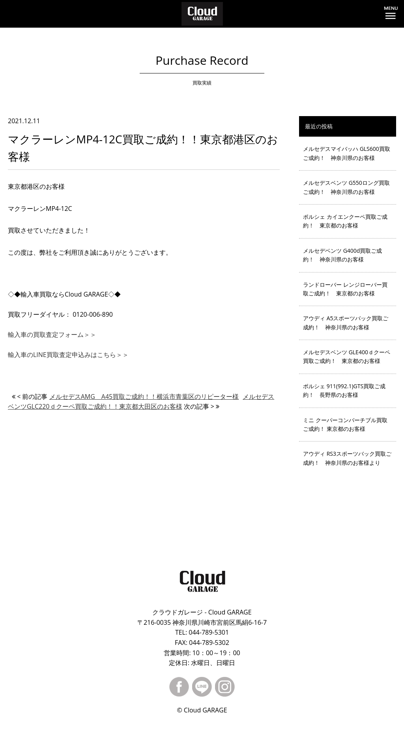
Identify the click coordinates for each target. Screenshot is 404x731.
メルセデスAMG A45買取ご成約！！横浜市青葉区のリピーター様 (144, 396)
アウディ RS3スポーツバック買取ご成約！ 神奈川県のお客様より (347, 458)
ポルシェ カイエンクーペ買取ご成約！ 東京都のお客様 (345, 221)
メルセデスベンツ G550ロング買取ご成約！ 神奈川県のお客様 (346, 187)
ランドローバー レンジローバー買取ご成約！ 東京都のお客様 (345, 289)
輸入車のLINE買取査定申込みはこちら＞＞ (68, 354)
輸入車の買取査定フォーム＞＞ (52, 334)
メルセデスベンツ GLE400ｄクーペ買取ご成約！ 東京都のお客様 (346, 356)
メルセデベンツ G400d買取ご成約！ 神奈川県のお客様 (342, 255)
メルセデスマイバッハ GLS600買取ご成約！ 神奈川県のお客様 (346, 153)
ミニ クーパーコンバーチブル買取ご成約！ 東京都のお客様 (345, 424)
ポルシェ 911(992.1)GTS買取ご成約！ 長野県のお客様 (344, 390)
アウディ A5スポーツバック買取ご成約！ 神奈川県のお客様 (346, 322)
